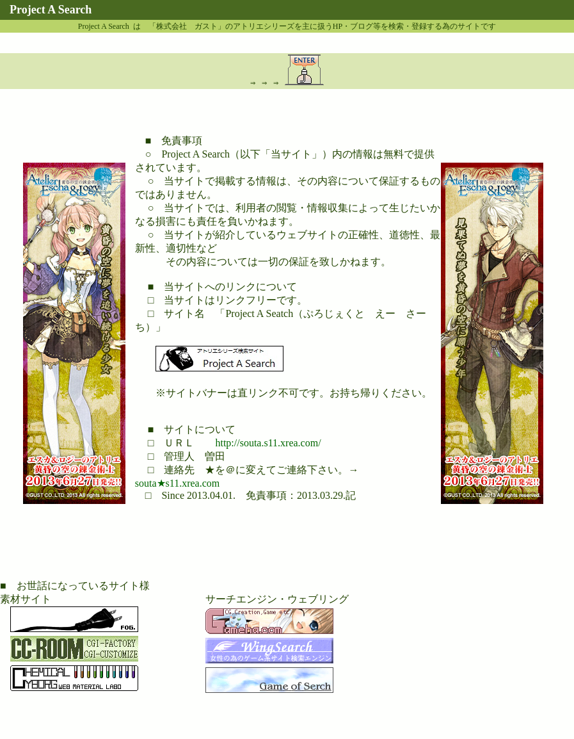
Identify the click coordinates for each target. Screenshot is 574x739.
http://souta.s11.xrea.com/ (268, 442)
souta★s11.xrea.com (177, 483)
